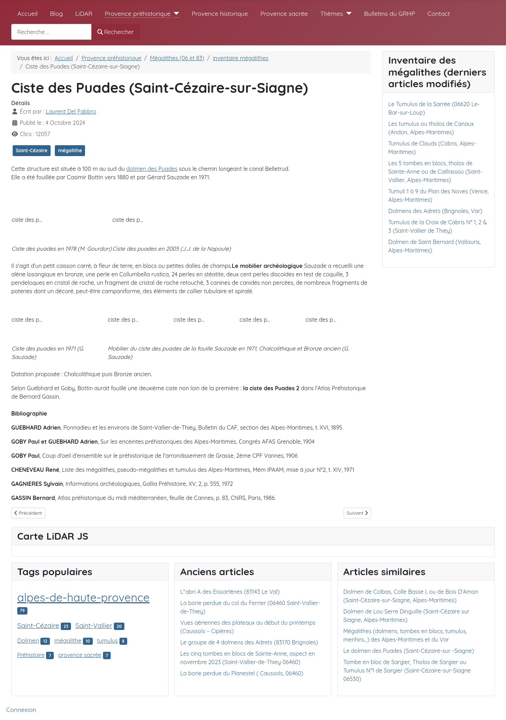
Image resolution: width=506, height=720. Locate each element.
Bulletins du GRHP (389, 13)
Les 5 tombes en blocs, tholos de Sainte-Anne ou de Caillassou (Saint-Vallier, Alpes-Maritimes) (435, 172)
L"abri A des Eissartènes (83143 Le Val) (230, 591)
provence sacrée (80, 654)
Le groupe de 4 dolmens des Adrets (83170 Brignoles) (249, 642)
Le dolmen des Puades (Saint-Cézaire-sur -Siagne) (408, 650)
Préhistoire (31, 654)
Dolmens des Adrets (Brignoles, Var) (435, 210)
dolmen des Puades (151, 168)
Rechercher (115, 32)
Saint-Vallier (94, 625)
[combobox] (51, 32)
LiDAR (83, 13)
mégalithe (70, 150)
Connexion (21, 709)
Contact (438, 13)
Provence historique (220, 13)
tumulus (107, 640)
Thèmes (331, 13)
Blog (56, 13)
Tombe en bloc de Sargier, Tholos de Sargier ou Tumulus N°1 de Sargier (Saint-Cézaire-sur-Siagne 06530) (407, 670)
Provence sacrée (284, 13)
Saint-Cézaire (31, 150)
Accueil (28, 13)
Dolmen (28, 640)
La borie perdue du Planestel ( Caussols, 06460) (241, 673)
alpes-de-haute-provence (83, 597)
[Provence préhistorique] (175, 13)
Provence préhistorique (137, 13)
